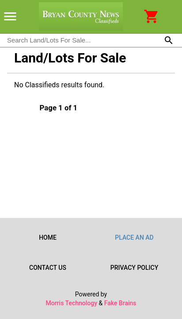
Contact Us (47, 268)
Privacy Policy (134, 268)
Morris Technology (71, 303)
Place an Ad (134, 237)
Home (47, 237)
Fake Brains (120, 303)
